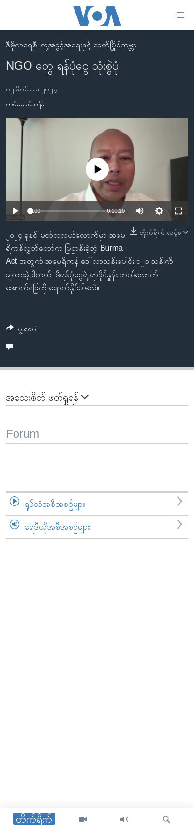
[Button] (22, 330)
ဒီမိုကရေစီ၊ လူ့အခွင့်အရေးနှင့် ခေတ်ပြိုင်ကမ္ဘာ (71, 45)
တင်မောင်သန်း (25, 104)
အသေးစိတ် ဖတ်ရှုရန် (47, 396)
